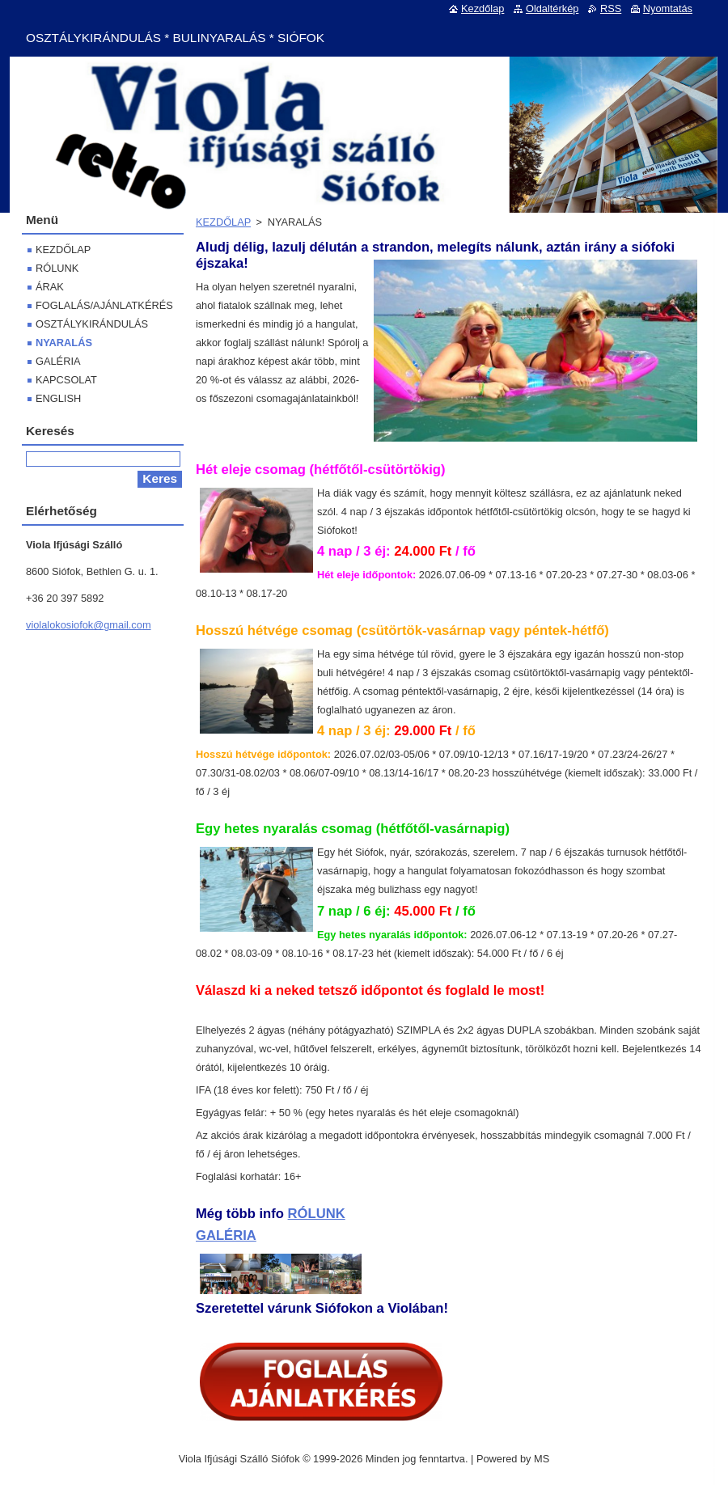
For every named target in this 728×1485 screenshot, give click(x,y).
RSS (610, 8)
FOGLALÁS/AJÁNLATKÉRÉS (104, 305)
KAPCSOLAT (66, 380)
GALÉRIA (226, 1235)
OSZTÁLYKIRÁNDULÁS (92, 324)
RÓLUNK (316, 1213)
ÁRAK (50, 287)
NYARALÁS (64, 342)
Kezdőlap (482, 8)
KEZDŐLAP (223, 222)
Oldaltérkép (552, 8)
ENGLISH (58, 398)
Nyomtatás (667, 8)
